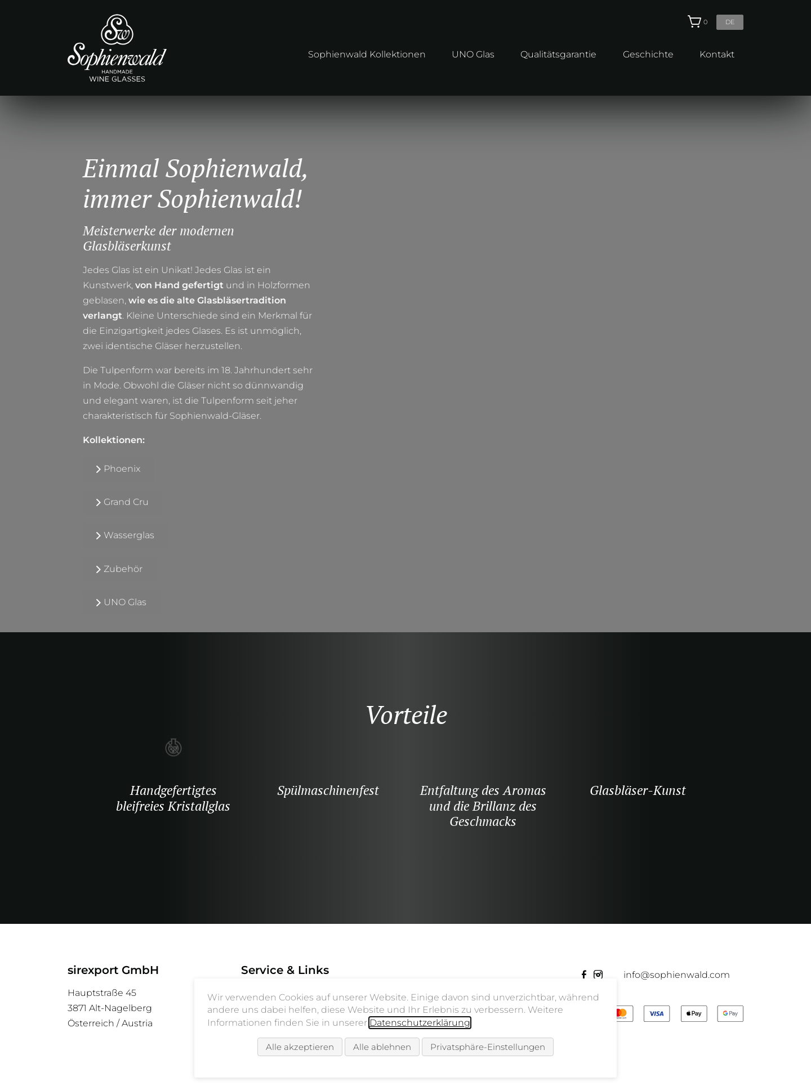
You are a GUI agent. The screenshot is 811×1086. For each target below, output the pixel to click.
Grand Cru (116, 502)
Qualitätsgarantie (558, 54)
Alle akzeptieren (300, 1047)
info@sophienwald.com (676, 974)
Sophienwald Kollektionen (367, 54)
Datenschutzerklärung (419, 1022)
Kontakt (716, 54)
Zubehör (113, 569)
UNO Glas (473, 54)
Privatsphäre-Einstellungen (487, 1047)
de (729, 22)
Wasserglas (119, 535)
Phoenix (112, 468)
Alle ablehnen (382, 1047)
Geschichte (648, 54)
